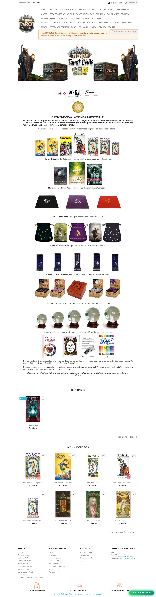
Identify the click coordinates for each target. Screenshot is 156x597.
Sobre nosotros (55, 561)
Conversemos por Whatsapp (63, 10)
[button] (27, 62)
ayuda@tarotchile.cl (127, 559)
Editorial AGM (23, 558)
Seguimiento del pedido (88, 552)
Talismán (83, 27)
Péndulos (127, 23)
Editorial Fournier (24, 561)
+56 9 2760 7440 (33, 3)
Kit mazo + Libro (48, 18)
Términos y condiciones (57, 558)
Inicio (43, 10)
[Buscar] (124, 31)
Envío (51, 552)
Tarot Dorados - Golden (62, 14)
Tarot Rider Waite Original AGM (33, 483)
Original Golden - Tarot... (123, 520)
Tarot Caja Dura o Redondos (90, 14)
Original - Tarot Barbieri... (93, 520)
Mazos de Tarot (87, 10)
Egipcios (63, 18)
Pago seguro (53, 563)
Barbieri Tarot (33, 425)
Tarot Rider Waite (106, 10)
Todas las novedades (126, 437)
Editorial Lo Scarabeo (25, 563)
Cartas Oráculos (92, 18)
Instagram (82, 563)
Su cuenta (85, 548)
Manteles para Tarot (109, 23)
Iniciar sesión (84, 555)
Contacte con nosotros (57, 566)
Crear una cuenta (86, 558)
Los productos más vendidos (123, 532)
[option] (78, 62)
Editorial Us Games (25, 566)
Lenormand (75, 18)
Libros (93, 27)
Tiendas (52, 572)
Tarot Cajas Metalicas (118, 14)
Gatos (44, 14)
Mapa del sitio (54, 569)
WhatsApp (74, 33)
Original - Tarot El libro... (63, 520)
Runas (44, 27)
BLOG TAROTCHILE (107, 27)
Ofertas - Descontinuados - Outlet (58, 23)
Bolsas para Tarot (87, 23)
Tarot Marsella (125, 10)
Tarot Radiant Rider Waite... (63, 483)
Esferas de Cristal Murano (63, 27)
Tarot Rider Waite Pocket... (33, 520)
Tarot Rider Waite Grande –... (123, 483)
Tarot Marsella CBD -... (93, 483)
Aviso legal (52, 555)
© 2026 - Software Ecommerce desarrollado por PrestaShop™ (78, 594)
